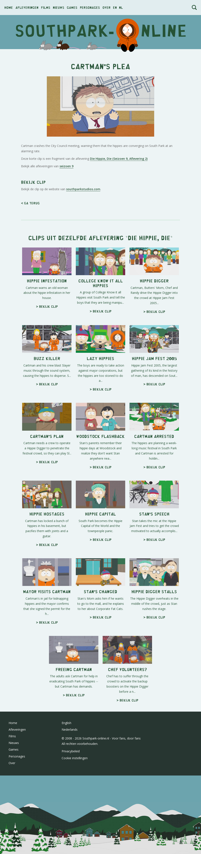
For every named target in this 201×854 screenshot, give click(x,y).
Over (106, 7)
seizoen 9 (66, 166)
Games (72, 7)
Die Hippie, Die (149, 237)
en (115, 7)
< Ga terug (30, 203)
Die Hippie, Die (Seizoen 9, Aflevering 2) (119, 159)
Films (45, 7)
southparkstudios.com (83, 189)
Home (8, 7)
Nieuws (58, 7)
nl (121, 7)
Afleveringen (26, 7)
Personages (90, 7)
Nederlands (70, 729)
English (66, 723)
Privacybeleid (71, 751)
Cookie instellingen (75, 758)
